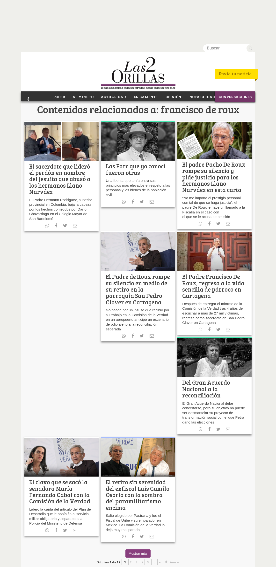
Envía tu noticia (235, 30)
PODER (58, 52)
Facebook (59, 550)
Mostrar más (138, 510)
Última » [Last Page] (172, 518)
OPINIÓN (173, 52)
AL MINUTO (82, 52)
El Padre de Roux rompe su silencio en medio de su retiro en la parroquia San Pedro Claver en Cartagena (138, 246)
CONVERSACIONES (235, 52)
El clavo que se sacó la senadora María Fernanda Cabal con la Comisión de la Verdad (59, 448)
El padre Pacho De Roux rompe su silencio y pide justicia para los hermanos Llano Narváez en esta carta (213, 133)
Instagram (94, 550)
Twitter (68, 550)
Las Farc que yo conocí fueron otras (136, 126)
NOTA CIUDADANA (206, 52)
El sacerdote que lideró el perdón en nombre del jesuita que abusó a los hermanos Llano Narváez (59, 135)
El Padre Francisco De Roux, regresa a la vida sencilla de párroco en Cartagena (213, 242)
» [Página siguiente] (160, 518)
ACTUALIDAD (113, 52)
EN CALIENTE (145, 52)
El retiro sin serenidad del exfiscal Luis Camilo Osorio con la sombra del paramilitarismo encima (137, 451)
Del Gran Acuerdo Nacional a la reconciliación (206, 345)
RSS (85, 550)
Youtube (77, 550)
